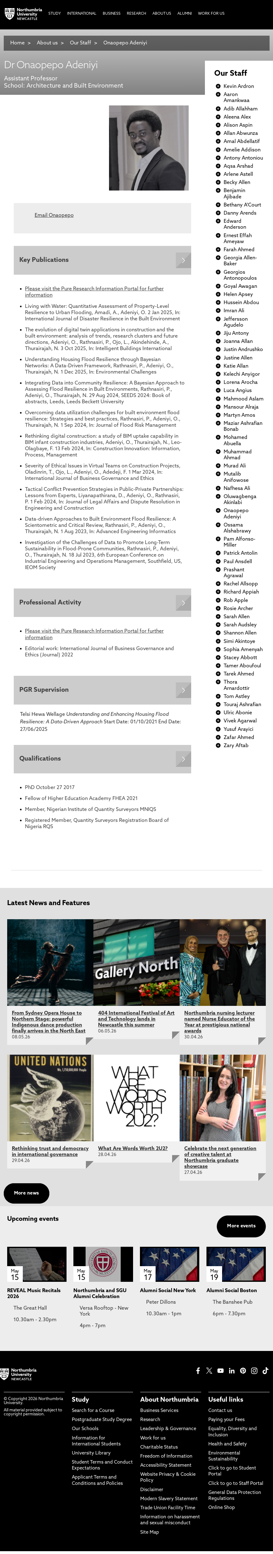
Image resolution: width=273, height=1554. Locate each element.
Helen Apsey (238, 294)
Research (150, 1422)
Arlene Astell (238, 174)
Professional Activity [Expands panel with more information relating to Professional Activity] (51, 604)
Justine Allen (238, 358)
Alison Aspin (238, 125)
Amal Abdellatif (242, 141)
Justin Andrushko (243, 349)
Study (80, 1403)
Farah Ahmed (239, 249)
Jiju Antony (236, 333)
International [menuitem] (82, 14)
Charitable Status (159, 1450)
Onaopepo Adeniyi (125, 43)
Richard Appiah (241, 592)
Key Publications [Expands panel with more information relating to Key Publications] (44, 260)
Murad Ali (235, 466)
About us (47, 43)
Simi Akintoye (239, 641)
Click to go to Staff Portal (235, 1486)
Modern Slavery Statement (169, 1502)
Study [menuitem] (54, 14)
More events (241, 1228)
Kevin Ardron (239, 86)
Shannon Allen (240, 633)
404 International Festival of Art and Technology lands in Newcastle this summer (136, 1021)
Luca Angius (238, 390)
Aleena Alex (237, 117)
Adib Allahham (241, 109)
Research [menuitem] (136, 14)
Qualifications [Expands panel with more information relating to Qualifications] (41, 761)
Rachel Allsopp (241, 584)
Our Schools (85, 1431)
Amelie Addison (242, 150)
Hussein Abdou (241, 302)
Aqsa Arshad (238, 166)
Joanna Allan (238, 341)
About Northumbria (169, 1403)
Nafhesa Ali (237, 488)
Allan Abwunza (241, 133)
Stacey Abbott (240, 657)
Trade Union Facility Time (167, 1511)
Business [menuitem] (112, 14)
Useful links (225, 1403)
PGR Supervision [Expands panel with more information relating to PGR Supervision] (44, 692)
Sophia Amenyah (243, 649)
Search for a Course (93, 1413)
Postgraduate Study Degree (102, 1422)
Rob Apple (236, 600)
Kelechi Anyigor (242, 374)
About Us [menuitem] (161, 14)
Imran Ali (234, 310)
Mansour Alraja (241, 407)
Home (17, 43)
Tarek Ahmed (239, 674)
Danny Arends (240, 213)
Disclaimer (151, 1492)
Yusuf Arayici (238, 729)
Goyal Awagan (240, 286)
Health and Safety (227, 1447)
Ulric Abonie (238, 713)
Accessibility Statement (165, 1468)
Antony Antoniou (243, 158)
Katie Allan (236, 366)
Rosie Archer (238, 608)
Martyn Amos (239, 415)
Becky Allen (237, 182)
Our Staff (80, 43)
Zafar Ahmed (239, 737)
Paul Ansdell (238, 561)
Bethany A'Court (242, 205)
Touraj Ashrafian (242, 704)
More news (26, 1196)
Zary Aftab (236, 745)
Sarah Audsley (240, 625)
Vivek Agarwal (240, 721)
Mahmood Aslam (244, 399)
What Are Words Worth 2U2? (133, 1151)
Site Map (149, 1535)
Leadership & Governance (168, 1431)
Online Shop (221, 1510)
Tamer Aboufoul (242, 666)
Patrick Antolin (240, 553)
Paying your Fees (226, 1422)
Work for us (153, 1441)
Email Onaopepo (54, 215)
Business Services (159, 1413)
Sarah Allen (237, 616)
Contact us (220, 1413)
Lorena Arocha (241, 382)
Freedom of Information (166, 1459)
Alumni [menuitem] (184, 14)
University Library (91, 1456)
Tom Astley (237, 696)
